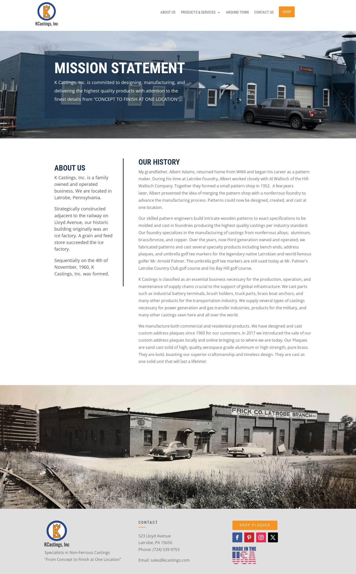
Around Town (237, 13)
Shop (287, 12)
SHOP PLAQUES (255, 525)
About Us (168, 13)
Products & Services (198, 13)
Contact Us (264, 13)
